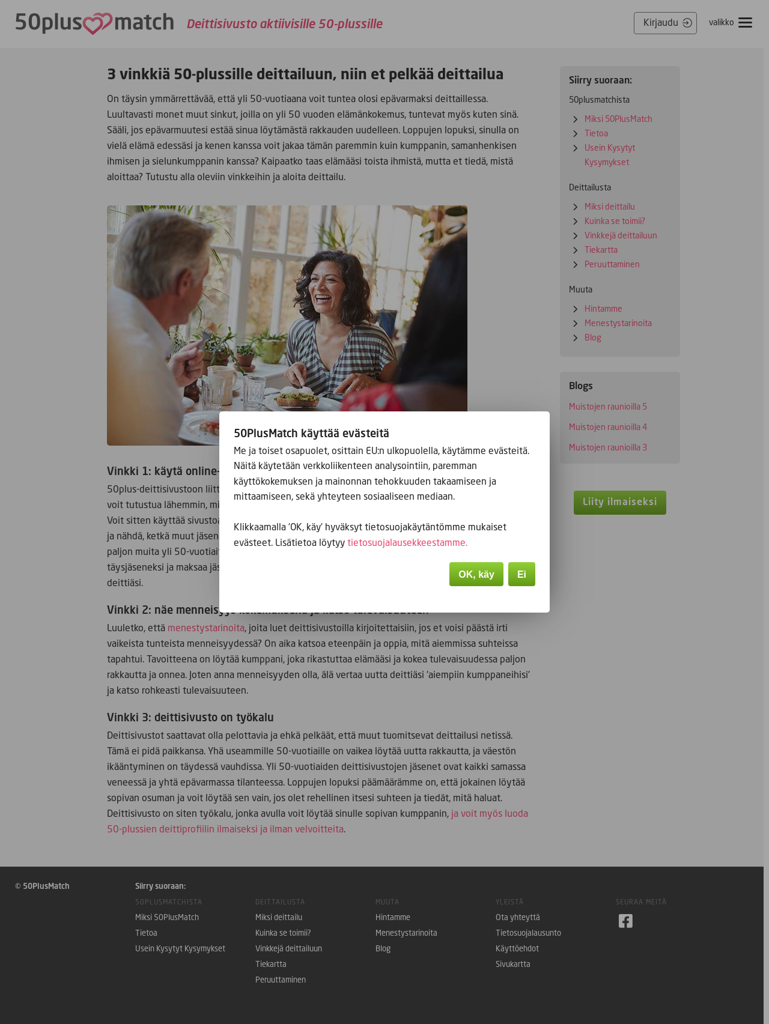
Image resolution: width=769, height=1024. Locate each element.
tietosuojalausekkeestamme (408, 543)
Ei (521, 576)
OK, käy (476, 576)
